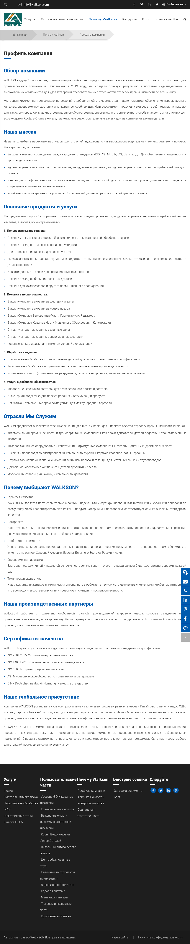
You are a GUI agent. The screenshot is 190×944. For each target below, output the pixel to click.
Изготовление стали (18, 816)
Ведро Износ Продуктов (57, 885)
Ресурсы (129, 19)
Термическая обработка (21, 803)
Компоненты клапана (56, 916)
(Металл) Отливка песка (21, 797)
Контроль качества (91, 803)
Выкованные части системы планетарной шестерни (55, 822)
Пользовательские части (62, 19)
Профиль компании (92, 34)
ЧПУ (7, 809)
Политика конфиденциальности (160, 937)
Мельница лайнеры (54, 897)
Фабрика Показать (91, 797)
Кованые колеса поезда (57, 809)
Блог (146, 19)
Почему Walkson (103, 19)
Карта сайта (120, 937)
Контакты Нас (167, 19)
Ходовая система (53, 891)
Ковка (8, 790)
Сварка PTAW (13, 822)
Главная (22, 34)
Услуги (30, 19)
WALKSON (37, 937)
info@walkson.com (36, 4)
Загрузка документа (128, 790)
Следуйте (159, 779)
